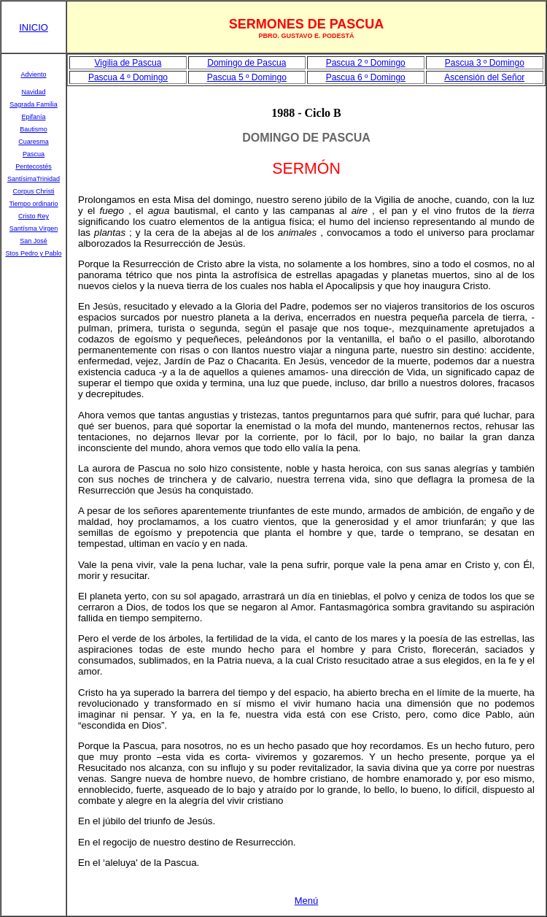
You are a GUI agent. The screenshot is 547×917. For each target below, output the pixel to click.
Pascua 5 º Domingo (247, 77)
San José (33, 241)
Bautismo (33, 129)
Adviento (33, 74)
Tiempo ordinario (33, 203)
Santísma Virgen (33, 228)
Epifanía (33, 116)
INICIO (33, 27)
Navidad (33, 92)
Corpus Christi (33, 191)
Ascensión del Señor (484, 77)
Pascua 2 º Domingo (366, 63)
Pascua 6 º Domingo (366, 77)
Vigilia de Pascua (128, 63)
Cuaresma (33, 141)
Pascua (33, 154)
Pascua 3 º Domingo (484, 63)
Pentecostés (33, 166)
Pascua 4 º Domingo (128, 77)
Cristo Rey (33, 216)
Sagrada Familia (33, 104)
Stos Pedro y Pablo (33, 253)
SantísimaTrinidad (33, 179)
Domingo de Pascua (246, 63)
